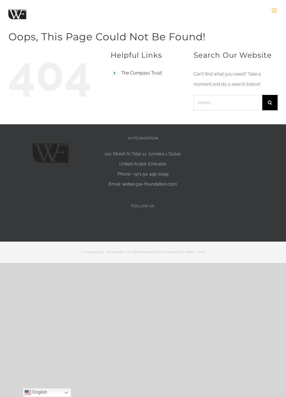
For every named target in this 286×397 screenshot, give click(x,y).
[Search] (270, 102)
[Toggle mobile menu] (275, 10)
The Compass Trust (141, 73)
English (36, 392)
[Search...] (228, 102)
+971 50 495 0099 (150, 174)
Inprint (201, 252)
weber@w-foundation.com (149, 184)
